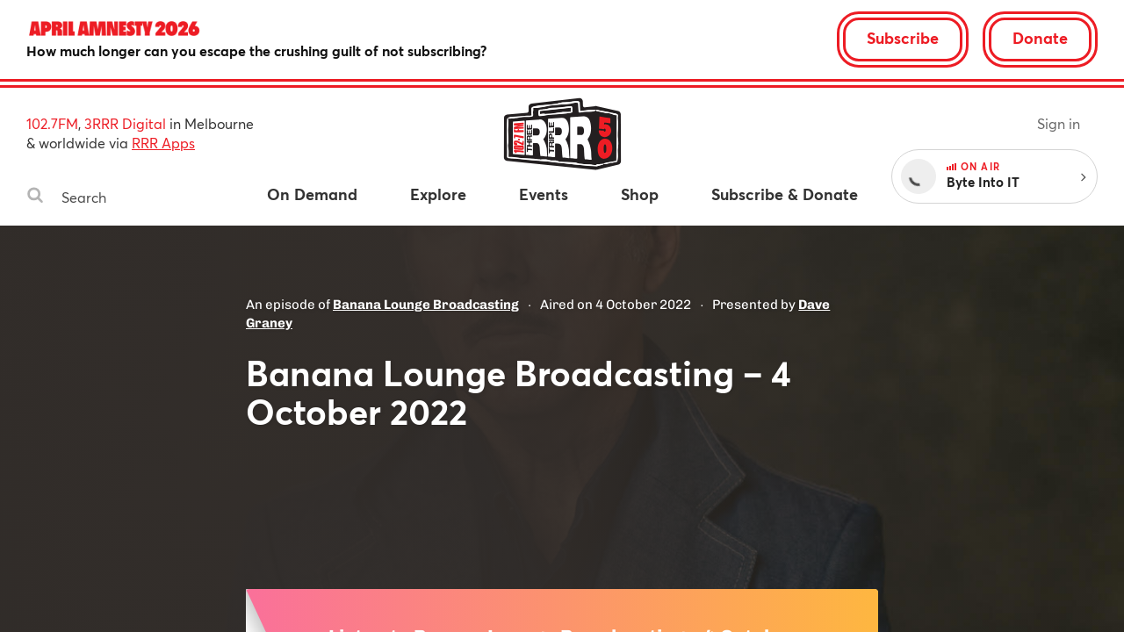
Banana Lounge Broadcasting (426, 304)
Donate (1040, 37)
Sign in (1058, 123)
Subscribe (903, 37)
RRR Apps (163, 142)
